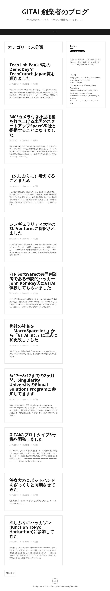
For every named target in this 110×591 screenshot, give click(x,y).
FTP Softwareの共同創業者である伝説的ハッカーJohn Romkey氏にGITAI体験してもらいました (33, 280)
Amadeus (64, 586)
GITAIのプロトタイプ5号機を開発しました (32, 437)
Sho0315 (26, 84)
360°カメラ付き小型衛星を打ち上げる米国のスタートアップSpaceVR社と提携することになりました (32, 125)
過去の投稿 (10, 573)
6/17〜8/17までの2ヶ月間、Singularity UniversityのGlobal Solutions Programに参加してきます (32, 384)
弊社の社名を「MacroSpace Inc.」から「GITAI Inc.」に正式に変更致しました (33, 332)
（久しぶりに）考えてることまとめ (32, 178)
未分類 (35, 84)
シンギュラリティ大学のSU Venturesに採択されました (32, 228)
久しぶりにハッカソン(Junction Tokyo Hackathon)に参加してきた (31, 529)
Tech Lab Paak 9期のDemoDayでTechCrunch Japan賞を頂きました (32, 71)
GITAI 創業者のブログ (55, 11)
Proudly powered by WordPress (43, 586)
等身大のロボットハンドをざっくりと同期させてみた (32, 484)
